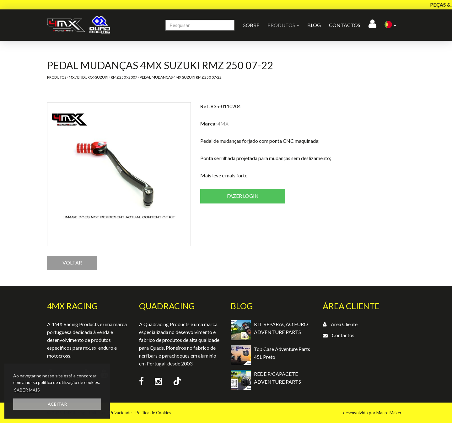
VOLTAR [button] (72, 262)
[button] (390, 25)
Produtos (56, 77)
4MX (223, 123)
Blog (314, 25)
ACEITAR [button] (57, 404)
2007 (132, 77)
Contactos (344, 25)
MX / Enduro (81, 77)
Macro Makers (389, 412)
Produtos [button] (283, 25)
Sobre (251, 25)
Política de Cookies (153, 412)
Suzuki (101, 77)
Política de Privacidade (110, 412)
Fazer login (243, 196)
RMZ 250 (118, 77)
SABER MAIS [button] (27, 389)
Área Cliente (344, 324)
